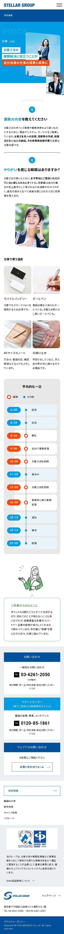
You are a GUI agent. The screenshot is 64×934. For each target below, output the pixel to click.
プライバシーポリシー (15, 921)
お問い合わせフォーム (32, 767)
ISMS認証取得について (18, 881)
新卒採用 (8, 807)
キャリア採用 (10, 812)
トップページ (49, 896)
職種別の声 (10, 801)
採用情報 (13, 790)
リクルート (9, 818)
